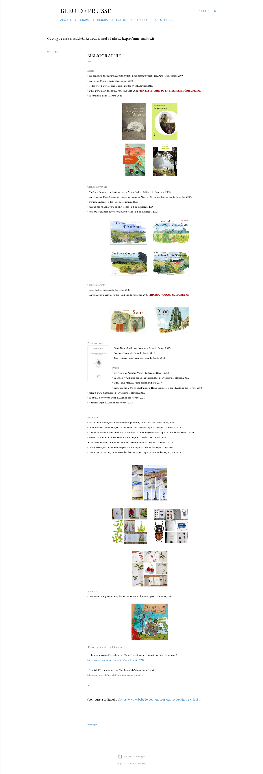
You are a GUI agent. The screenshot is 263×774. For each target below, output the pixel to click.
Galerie (121, 20)
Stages (157, 20)
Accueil (66, 20)
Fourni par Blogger (131, 756)
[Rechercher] (207, 11)
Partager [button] (52, 51)
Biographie (105, 20)
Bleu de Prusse (85, 11)
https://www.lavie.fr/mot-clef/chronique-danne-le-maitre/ (115, 675)
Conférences (139, 20)
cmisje (143, 763)
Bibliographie (84, 20)
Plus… (168, 20)
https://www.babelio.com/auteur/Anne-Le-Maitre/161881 (159, 699)
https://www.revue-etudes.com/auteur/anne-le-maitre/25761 (116, 660)
